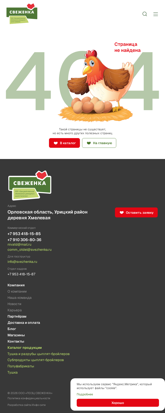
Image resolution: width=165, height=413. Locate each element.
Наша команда (20, 297)
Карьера (15, 310)
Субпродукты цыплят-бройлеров (36, 360)
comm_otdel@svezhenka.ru (30, 250)
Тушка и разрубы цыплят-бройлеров (39, 354)
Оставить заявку (140, 212)
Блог (12, 329)
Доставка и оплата (24, 322)
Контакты (16, 341)
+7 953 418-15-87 (21, 274)
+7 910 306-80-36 (24, 239)
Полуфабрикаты (21, 366)
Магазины (16, 335)
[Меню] (155, 14)
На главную (102, 143)
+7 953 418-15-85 (24, 233)
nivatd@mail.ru (19, 244)
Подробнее (85, 394)
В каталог (68, 143)
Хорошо (118, 403)
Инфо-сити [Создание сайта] (39, 405)
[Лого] (21, 14)
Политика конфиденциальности (29, 398)
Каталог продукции (25, 347)
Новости (14, 304)
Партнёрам (17, 316)
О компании (17, 291)
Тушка (13, 372)
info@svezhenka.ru (22, 262)
